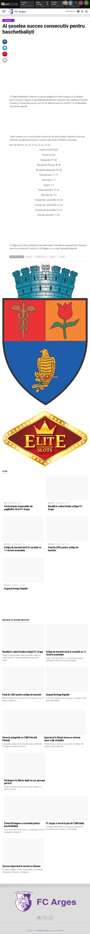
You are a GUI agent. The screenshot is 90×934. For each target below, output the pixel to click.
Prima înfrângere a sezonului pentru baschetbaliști (22, 825)
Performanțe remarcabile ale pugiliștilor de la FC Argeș (18, 508)
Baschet (51, 503)
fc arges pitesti (41, 257)
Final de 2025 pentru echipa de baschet (63, 549)
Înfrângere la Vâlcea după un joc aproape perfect (24, 782)
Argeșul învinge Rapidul (16, 588)
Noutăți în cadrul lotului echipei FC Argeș (65, 508)
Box (5, 503)
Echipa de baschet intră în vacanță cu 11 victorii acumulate (22, 549)
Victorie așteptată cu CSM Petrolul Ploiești (19, 739)
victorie (62, 257)
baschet (29, 257)
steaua (52, 257)
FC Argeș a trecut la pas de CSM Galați (65, 823)
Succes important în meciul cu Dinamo (21, 866)
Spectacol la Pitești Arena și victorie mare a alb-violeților (62, 739)
